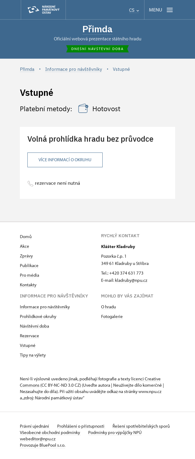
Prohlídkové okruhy (38, 316)
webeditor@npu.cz (37, 439)
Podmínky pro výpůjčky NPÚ (115, 432)
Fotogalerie (112, 316)
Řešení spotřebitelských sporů (141, 426)
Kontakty (28, 285)
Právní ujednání (35, 426)
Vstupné (28, 345)
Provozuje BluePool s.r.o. (42, 445)
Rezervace (29, 335)
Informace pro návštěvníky (45, 307)
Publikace (29, 265)
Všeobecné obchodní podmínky (50, 432)
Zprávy (26, 256)
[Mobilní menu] (161, 10)
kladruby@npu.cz (131, 280)
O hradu (108, 307)
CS (134, 10)
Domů (26, 236)
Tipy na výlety (33, 355)
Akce (24, 246)
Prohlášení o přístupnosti (81, 426)
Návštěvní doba (34, 326)
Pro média (29, 275)
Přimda (97, 29)
